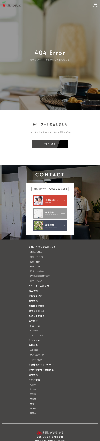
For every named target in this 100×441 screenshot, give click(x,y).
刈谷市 (33, 384)
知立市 (33, 389)
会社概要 (34, 350)
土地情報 (33, 300)
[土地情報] (50, 225)
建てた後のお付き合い (40, 275)
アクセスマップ (37, 355)
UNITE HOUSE (37, 335)
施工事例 (33, 290)
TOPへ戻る (50, 143)
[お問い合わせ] (50, 200)
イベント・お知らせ (39, 285)
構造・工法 (35, 266)
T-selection (35, 325)
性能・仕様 (35, 261)
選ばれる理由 (36, 252)
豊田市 (33, 413)
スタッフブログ (37, 315)
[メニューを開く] (95, 4)
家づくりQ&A (36, 280)
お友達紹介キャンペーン (41, 364)
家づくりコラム (37, 310)
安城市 (33, 399)
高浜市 (33, 394)
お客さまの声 (35, 295)
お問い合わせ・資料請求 (41, 369)
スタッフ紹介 (36, 359)
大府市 (33, 403)
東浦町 (33, 408)
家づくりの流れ (37, 271)
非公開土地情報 (37, 305)
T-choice (34, 330)
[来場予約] (50, 213)
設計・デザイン (37, 257)
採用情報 (33, 374)
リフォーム (34, 340)
